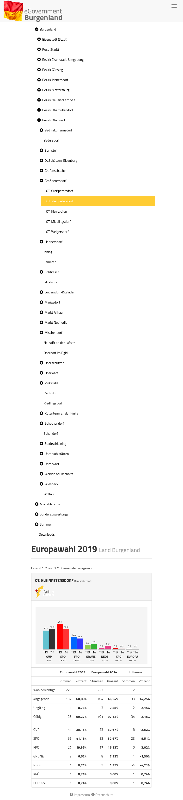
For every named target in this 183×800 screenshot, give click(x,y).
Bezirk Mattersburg (56, 89)
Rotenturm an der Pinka (61, 413)
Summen (46, 524)
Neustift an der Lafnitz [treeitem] (59, 342)
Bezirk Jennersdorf (55, 79)
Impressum (80, 794)
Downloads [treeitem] (47, 534)
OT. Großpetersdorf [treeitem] (59, 190)
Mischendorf (53, 332)
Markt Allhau (54, 312)
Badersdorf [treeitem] (52, 140)
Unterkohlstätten (57, 453)
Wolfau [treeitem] (49, 493)
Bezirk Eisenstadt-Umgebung (63, 59)
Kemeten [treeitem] (50, 261)
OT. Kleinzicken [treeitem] (56, 211)
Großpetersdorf (56, 180)
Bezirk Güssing (52, 69)
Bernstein (51, 150)
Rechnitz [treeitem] (50, 393)
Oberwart (51, 372)
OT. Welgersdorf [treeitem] (57, 231)
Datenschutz (102, 794)
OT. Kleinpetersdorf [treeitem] (59, 201)
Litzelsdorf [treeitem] (51, 282)
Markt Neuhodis (56, 322)
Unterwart (52, 463)
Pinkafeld (51, 382)
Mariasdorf (52, 302)
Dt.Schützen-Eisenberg (61, 160)
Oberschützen (54, 362)
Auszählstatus (50, 504)
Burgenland (48, 29)
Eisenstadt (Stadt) (54, 39)
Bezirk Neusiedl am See (58, 99)
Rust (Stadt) (50, 49)
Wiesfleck (51, 483)
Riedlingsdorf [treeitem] (53, 403)
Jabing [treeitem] (48, 251)
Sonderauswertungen (55, 514)
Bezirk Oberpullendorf (57, 109)
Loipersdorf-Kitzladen (60, 292)
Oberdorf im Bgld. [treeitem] (56, 352)
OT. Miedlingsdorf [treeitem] (58, 221)
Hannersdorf (53, 241)
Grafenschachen (56, 170)
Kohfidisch (52, 271)
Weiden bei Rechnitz (59, 473)
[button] (36, 29)
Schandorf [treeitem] (51, 433)
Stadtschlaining (55, 443)
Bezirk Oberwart (53, 120)
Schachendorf (54, 423)
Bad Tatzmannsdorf (58, 130)
